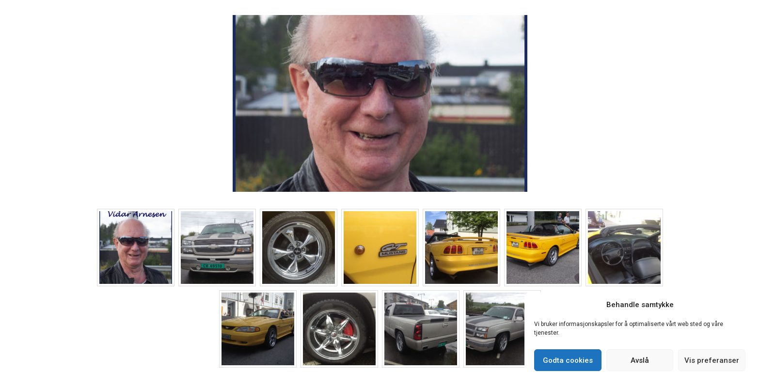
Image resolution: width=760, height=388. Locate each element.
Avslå (640, 360)
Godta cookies (568, 360)
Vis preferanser (711, 360)
